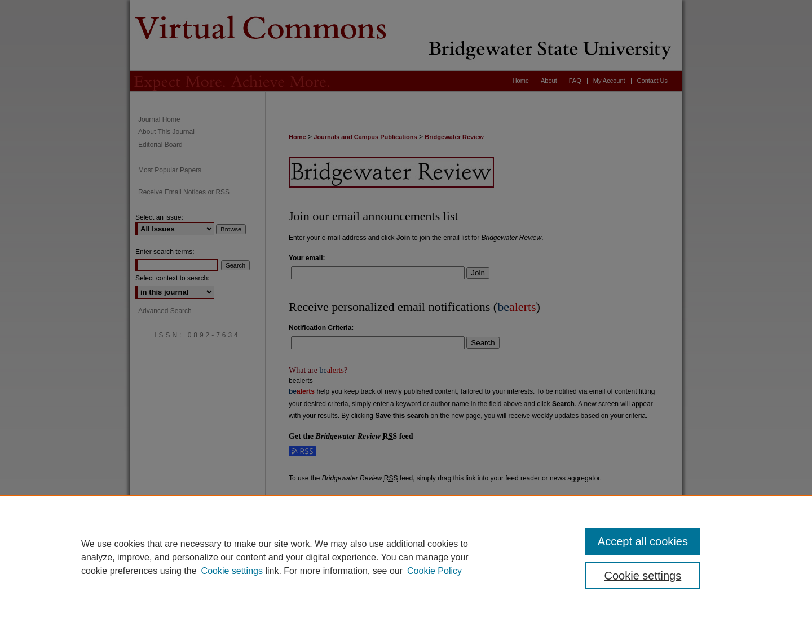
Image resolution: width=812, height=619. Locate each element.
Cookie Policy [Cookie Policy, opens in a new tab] (434, 571)
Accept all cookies (643, 541)
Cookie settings (232, 571)
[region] (406, 557)
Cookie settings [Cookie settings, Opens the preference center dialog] (643, 575)
